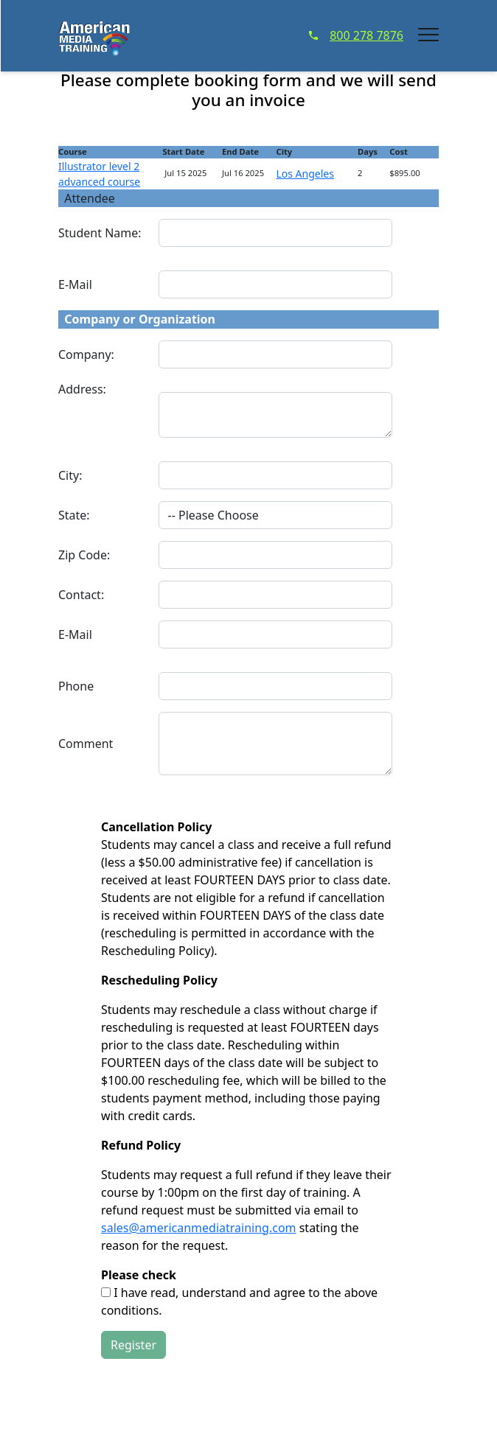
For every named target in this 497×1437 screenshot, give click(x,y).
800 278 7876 (356, 35)
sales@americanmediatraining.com (198, 1228)
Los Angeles (304, 174)
